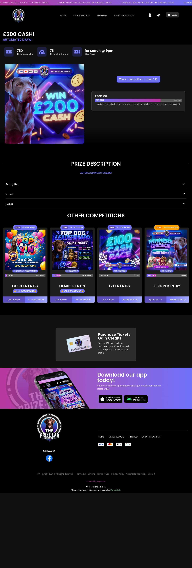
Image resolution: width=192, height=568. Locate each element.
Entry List (12, 184)
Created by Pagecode (96, 481)
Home (63, 15)
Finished (102, 15)
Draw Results (81, 15)
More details (115, 490)
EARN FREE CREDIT (124, 15)
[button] (96, 186)
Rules (9, 194)
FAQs (9, 204)
